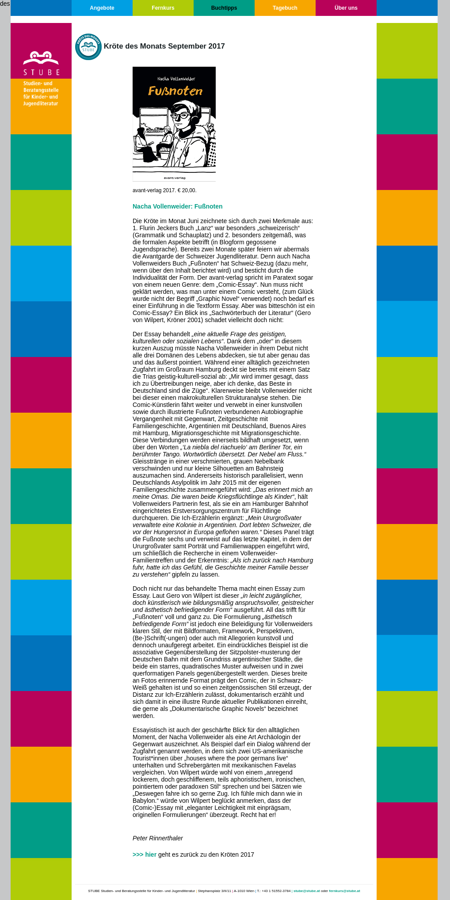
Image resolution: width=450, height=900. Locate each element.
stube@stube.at (307, 891)
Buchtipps (224, 8)
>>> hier (144, 854)
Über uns (346, 8)
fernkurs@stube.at (344, 891)
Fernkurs (163, 8)
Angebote (102, 8)
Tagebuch (285, 8)
